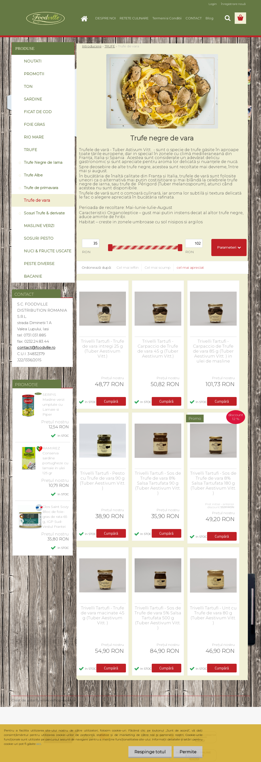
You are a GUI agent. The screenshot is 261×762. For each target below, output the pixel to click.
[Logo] (45, 18)
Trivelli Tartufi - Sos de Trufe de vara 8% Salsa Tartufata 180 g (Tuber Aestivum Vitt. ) (213, 483)
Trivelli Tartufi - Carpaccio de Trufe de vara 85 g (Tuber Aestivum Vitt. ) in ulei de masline (213, 351)
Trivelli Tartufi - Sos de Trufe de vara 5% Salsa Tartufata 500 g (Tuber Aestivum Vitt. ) (158, 617)
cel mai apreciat (190, 267)
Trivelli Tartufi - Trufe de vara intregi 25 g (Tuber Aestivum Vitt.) (102, 349)
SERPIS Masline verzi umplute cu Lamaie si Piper (53, 404)
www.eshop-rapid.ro (57, 700)
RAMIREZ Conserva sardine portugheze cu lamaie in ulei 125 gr (55, 460)
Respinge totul (149, 752)
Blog (209, 18)
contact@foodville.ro (36, 347)
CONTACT (194, 18)
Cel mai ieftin (127, 267)
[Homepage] (86, 18)
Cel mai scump (158, 267)
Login (213, 4)
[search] (227, 18)
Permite (187, 752)
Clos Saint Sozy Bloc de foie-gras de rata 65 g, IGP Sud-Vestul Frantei (55, 516)
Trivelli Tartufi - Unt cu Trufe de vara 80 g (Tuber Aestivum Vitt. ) (213, 615)
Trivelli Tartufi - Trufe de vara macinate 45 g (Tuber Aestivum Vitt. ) (102, 615)
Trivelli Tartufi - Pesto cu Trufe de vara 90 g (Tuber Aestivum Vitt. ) (102, 481)
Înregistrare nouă (233, 4)
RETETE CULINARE (134, 18)
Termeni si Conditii (167, 18)
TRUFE (110, 46)
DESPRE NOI (105, 18)
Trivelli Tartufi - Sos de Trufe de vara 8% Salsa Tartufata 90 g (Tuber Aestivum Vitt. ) (158, 483)
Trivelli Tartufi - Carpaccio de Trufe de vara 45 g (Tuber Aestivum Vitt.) (157, 349)
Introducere (92, 46)
